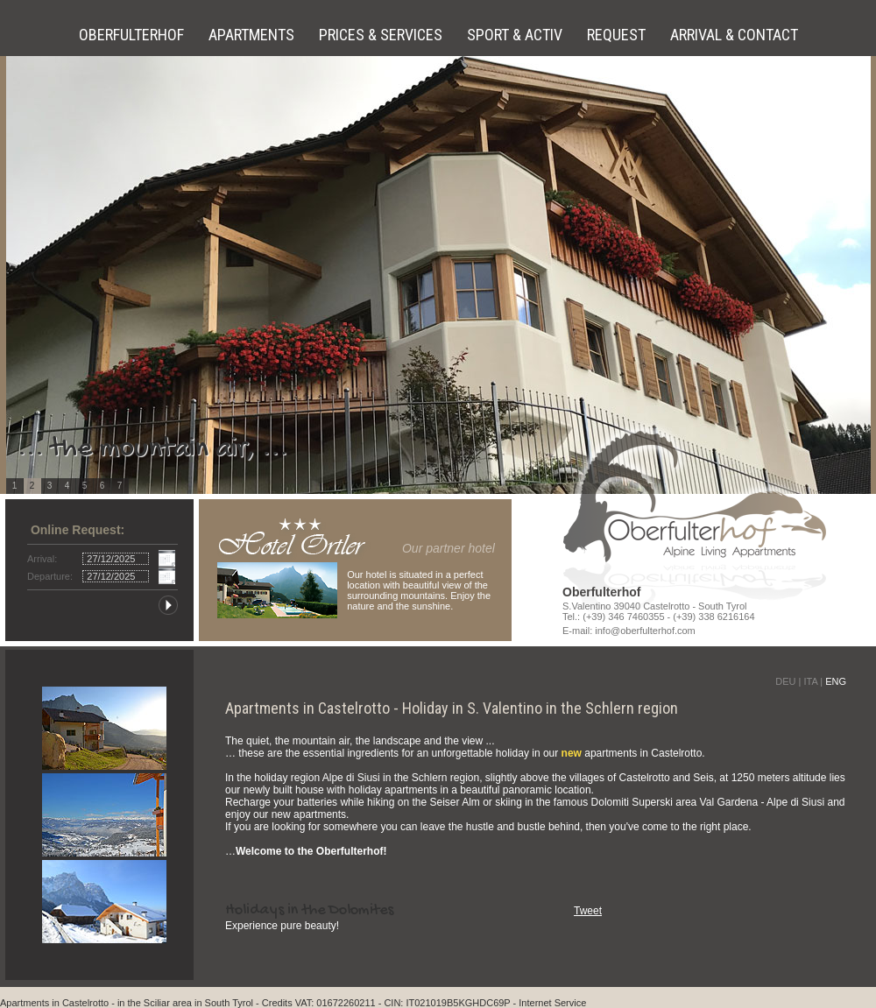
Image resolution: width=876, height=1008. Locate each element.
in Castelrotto (80, 1002)
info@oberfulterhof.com (645, 630)
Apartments (253, 34)
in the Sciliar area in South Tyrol (185, 1002)
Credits (277, 1002)
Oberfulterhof (133, 34)
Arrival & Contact (734, 34)
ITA (810, 681)
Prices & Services (382, 34)
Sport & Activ (516, 34)
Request (618, 34)
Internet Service (552, 1002)
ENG (835, 681)
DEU (785, 681)
